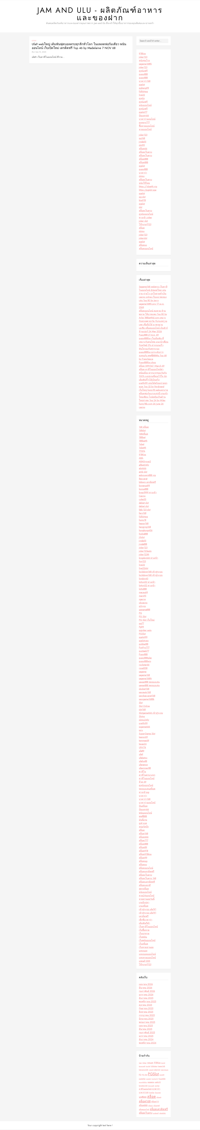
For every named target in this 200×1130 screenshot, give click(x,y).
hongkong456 (145, 530)
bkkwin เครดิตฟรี (147, 482)
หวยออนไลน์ (145, 129)
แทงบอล (143, 951)
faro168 (142, 513)
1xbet (141, 444)
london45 (143, 579)
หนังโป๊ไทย (144, 183)
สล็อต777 (143, 840)
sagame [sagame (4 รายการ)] (151, 1082)
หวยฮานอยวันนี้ (146, 899)
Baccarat (143, 479)
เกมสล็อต (143, 906)
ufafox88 (143, 761)
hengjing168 (145, 527)
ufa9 (34, 41)
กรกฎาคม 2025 (147, 1015)
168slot (142, 430)
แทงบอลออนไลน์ (147, 954)
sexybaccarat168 (147, 696)
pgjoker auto (145, 630)
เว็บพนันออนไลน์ (147, 940)
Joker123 (143, 548)
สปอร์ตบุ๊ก (144, 827)
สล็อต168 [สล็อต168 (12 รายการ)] (145, 1102)
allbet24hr (144, 465)
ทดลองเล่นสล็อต (147, 789)
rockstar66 (144, 665)
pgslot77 (143, 112)
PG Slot (142, 616)
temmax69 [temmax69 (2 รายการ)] (151, 1086)
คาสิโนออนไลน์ (146, 778)
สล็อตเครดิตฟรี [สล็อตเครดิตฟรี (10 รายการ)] (159, 1109)
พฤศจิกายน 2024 (147, 1043)
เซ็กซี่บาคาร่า (145, 920)
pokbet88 (143, 644)
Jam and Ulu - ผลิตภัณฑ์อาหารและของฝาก (100, 14)
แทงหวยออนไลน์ (147, 958)
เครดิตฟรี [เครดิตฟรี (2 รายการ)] (156, 1114)
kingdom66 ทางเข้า (148, 558)
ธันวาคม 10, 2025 (39, 52)
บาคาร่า (143, 173)
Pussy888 (143, 654)
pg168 (142, 138)
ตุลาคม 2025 (145, 1005)
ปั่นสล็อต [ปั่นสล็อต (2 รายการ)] (151, 1093)
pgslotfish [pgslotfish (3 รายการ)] (142, 1079)
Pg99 (141, 627)
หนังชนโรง (144, 60)
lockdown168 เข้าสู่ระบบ (150, 572)
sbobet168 (144, 689)
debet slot (144, 503)
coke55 (142, 499)
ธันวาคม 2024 (146, 1039)
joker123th (144, 554)
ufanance (143, 765)
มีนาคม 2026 (145, 988)
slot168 (142, 709)
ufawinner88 (145, 768)
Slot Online (144, 706)
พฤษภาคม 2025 (147, 1022)
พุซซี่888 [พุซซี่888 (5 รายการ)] (143, 1097)
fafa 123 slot (145, 510)
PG (140, 613)
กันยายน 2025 (146, 1008)
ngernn (142, 599)
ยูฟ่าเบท (143, 823)
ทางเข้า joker (145, 217)
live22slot (143, 568)
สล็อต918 (143, 851)
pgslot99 (143, 637)
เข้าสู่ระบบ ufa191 (147, 909)
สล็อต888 (143, 159)
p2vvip (142, 606)
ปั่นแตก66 (144, 116)
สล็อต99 (143, 858)
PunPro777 (144, 647)
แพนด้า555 (144, 961)
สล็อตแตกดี (145, 885)
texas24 (143, 744)
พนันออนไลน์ (145, 813)
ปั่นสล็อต (143, 806)
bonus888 (143, 489)
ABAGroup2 (145, 461)
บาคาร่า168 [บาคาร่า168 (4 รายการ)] (143, 1092)
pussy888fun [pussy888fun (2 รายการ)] (143, 1083)
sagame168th (145, 64)
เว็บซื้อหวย (144, 930)
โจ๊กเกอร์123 (145, 224)
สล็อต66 (143, 149)
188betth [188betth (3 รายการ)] (150, 1063)
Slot (141, 703)
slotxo (142, 176)
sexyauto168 (145, 692)
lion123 (142, 561)
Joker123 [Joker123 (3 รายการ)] (157, 1070)
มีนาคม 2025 (145, 1029)
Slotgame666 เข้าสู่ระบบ (151, 713)
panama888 (144, 610)
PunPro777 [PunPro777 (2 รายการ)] (155, 1079)
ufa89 (141, 751)
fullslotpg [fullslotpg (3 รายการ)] (154, 1066)
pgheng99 (144, 88)
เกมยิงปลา (144, 902)
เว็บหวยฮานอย (146, 947)
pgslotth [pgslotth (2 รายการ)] (148, 1079)
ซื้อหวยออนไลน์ (146, 126)
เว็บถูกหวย (144, 933)
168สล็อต (143, 434)
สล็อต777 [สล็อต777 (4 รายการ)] (155, 1102)
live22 (142, 95)
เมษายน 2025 (146, 1026)
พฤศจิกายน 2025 (147, 1001)
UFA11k (142, 747)
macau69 (143, 592)
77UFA (142, 451)
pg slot (142, 197)
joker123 (143, 57)
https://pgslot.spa (147, 190)
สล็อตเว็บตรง (145, 152)
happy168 (143, 523)
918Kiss (142, 455)
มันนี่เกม (143, 820)
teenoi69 (143, 737)
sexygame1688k (146, 699)
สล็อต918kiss (145, 854)
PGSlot (142, 634)
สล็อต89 (143, 847)
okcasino (143, 603)
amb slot (143, 472)
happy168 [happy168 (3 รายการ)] (161, 1066)
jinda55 (142, 142)
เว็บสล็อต (143, 944)
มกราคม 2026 (146, 995)
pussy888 (143, 74)
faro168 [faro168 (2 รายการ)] (148, 1067)
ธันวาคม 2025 (146, 998)
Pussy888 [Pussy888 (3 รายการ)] (162, 1079)
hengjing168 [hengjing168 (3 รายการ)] (143, 1070)
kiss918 (142, 200)
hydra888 (143, 534)
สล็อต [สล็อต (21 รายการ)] (151, 1096)
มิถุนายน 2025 (146, 1019)
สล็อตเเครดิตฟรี (147, 882)
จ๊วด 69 (142, 782)
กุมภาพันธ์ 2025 (147, 1032)
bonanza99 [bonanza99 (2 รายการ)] (142, 1067)
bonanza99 (144, 486)
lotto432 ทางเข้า (147, 582)
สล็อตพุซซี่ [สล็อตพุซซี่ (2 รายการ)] (156, 1106)
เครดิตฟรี (143, 916)
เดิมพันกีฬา (144, 923)
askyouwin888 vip (147, 475)
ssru (141, 730)
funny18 (142, 520)
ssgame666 (144, 727)
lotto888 (143, 589)
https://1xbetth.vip (148, 186)
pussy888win (145, 661)
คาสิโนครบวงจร (147, 775)
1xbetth (142, 448)
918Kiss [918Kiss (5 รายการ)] (157, 1062)
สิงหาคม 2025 (146, 1012)
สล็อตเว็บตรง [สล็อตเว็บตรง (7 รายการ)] (145, 1113)
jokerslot (143, 238)
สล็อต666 (143, 837)
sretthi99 (143, 723)
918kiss (142, 54)
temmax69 (144, 740)
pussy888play (145, 658)
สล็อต (142, 228)
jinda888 (143, 544)
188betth (143, 441)
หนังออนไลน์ (145, 105)
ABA (141, 458)
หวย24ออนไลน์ (146, 896)
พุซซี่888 (143, 816)
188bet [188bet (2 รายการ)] (144, 1063)
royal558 (143, 668)
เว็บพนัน (143, 937)
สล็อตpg (143, 861)
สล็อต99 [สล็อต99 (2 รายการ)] (159, 1098)
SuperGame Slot (147, 734)
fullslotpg (143, 91)
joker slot (143, 221)
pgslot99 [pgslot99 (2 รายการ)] (161, 1075)
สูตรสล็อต (144, 889)
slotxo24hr (144, 720)
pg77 (141, 623)
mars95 (142, 596)
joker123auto (145, 551)
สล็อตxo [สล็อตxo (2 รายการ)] (150, 1106)
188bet (142, 437)
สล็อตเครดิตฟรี (146, 871)
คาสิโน (142, 771)
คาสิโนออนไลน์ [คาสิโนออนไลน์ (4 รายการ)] (145, 1089)
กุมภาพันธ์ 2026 (147, 991)
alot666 (142, 468)
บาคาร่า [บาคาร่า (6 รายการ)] (156, 1089)
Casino (142, 496)
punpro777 (144, 122)
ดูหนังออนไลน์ (146, 214)
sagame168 (144, 675)
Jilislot (142, 537)
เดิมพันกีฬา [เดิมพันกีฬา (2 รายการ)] (162, 1114)
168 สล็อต (144, 427)
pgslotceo (144, 641)
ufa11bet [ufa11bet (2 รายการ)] (157, 1086)
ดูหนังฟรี (143, 71)
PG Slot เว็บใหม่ (147, 620)
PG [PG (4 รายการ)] (140, 1074)
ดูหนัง (142, 98)
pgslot (142, 85)
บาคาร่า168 (144, 81)
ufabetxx (143, 758)
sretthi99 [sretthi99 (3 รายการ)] (158, 1082)
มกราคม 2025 (146, 1036)
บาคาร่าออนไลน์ (147, 119)
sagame (142, 672)
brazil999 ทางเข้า (148, 492)
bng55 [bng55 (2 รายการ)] (163, 1063)
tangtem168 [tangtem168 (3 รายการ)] (143, 1086)
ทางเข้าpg (144, 792)
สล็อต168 (143, 834)
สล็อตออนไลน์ (146, 248)
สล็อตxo (143, 245)
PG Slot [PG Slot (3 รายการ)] (144, 1075)
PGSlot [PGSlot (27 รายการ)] (153, 1074)
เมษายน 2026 (146, 984)
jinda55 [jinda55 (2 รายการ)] (151, 1070)
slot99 (142, 145)
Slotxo (142, 716)
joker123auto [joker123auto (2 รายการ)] (164, 1070)
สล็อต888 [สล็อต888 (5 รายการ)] (143, 1105)
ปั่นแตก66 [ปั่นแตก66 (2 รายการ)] (158, 1093)
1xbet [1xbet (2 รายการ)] (140, 1063)
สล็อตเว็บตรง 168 (147, 878)
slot (140, 207)
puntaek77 (144, 651)
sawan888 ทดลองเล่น (149, 682)
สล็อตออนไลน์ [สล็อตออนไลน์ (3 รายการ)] (144, 1110)
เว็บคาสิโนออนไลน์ (148, 927)
